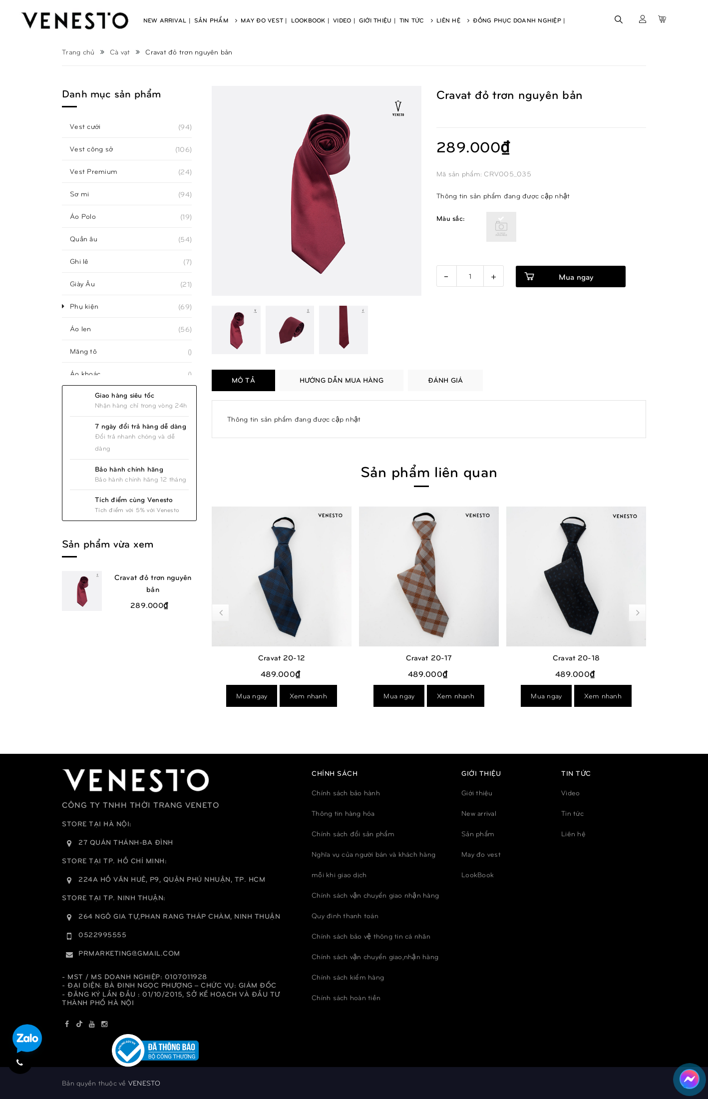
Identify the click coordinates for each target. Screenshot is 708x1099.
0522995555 (102, 934)
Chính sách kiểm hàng (348, 977)
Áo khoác (90, 374)
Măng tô (89, 351)
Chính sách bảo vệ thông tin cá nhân (371, 936)
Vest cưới (90, 126)
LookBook (477, 874)
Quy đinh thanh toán (345, 915)
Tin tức (572, 813)
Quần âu (89, 239)
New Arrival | (167, 19)
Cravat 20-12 (428, 657)
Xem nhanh (308, 695)
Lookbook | (310, 19)
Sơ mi (85, 194)
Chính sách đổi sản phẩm (353, 833)
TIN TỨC (576, 773)
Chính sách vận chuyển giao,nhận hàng (375, 956)
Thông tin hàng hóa (343, 813)
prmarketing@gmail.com (129, 953)
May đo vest (481, 854)
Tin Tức (416, 19)
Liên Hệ (452, 19)
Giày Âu (88, 284)
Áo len (86, 329)
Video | (344, 19)
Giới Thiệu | (377, 19)
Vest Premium (99, 171)
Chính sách (334, 773)
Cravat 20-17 (576, 657)
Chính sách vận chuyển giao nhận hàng (375, 895)
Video (570, 792)
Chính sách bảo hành (346, 792)
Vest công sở (97, 149)
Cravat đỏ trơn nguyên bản (152, 582)
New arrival (478, 813)
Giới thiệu (477, 792)
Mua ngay (251, 695)
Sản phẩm (477, 833)
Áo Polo (88, 216)
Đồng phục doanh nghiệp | (519, 19)
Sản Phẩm (216, 19)
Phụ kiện (89, 306)
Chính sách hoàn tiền (346, 997)
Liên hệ (573, 833)
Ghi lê (85, 261)
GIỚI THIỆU (481, 773)
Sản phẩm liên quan (428, 471)
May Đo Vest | (264, 19)
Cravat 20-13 (281, 657)
